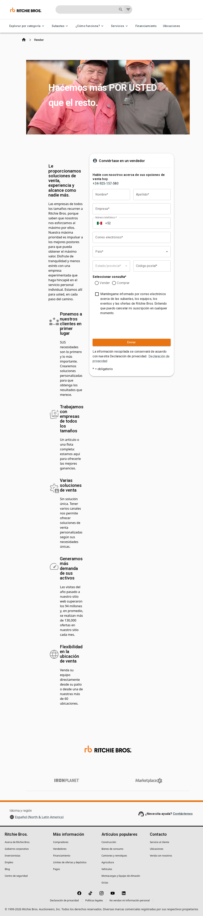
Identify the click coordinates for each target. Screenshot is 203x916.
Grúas (105, 882)
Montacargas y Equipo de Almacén (121, 876)
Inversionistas (12, 855)
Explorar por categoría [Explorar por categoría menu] (27, 26)
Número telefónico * (106, 217)
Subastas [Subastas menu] (60, 26)
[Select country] (99, 223)
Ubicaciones (171, 26)
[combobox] (131, 251)
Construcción (109, 842)
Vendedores (59, 849)
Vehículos (107, 869)
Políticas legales (94, 900)
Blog (7, 869)
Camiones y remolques (114, 855)
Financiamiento (146, 26)
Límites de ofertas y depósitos (69, 862)
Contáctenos (183, 814)
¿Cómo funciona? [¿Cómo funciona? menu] (90, 26)
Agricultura (108, 862)
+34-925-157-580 (105, 183)
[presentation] (116, 326)
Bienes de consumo (112, 849)
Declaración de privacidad (64, 900)
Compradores (60, 842)
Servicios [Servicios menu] (120, 26)
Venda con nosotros (161, 855)
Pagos (56, 869)
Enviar (131, 342)
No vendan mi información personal (129, 900)
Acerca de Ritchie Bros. (17, 842)
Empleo (9, 862)
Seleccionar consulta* (109, 277)
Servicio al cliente (159, 842)
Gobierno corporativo (17, 849)
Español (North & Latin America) (39, 817)
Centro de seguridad (16, 876)
